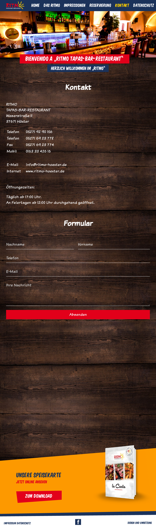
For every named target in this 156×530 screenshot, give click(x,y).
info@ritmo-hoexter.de (46, 164)
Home (35, 5)
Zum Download (39, 495)
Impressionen (75, 5)
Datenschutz (143, 5)
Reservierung (100, 5)
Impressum (10, 523)
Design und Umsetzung (140, 523)
